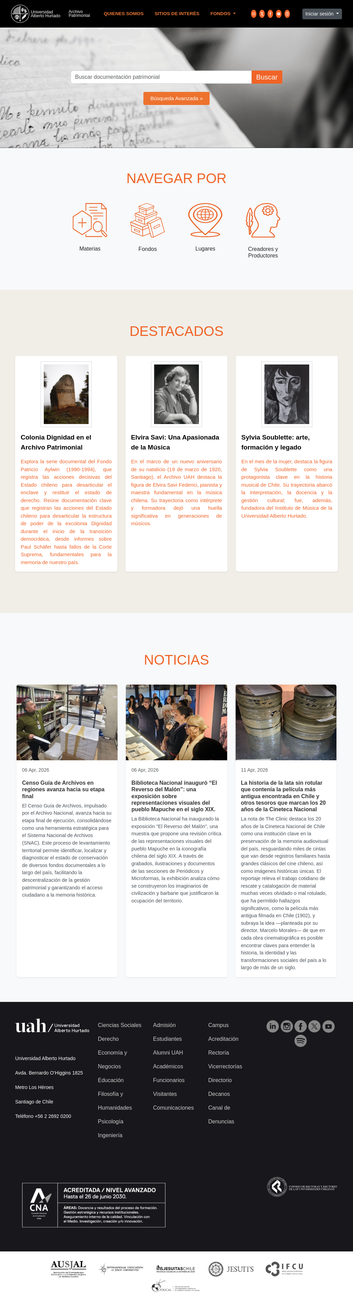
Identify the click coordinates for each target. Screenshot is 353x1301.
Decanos (219, 1094)
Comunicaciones (173, 1108)
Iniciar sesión (320, 14)
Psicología (110, 1121)
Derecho (108, 1039)
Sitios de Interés (177, 13)
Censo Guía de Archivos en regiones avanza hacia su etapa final (63, 789)
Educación (111, 1080)
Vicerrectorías (225, 1066)
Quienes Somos (124, 13)
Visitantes (165, 1094)
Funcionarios (169, 1080)
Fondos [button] (221, 13)
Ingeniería (110, 1135)
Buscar (267, 77)
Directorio (220, 1080)
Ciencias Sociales (119, 1025)
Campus (218, 1025)
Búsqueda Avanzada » (176, 98)
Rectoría (218, 1053)
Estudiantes (167, 1039)
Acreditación (223, 1039)
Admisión (164, 1025)
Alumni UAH (168, 1053)
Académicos (168, 1066)
